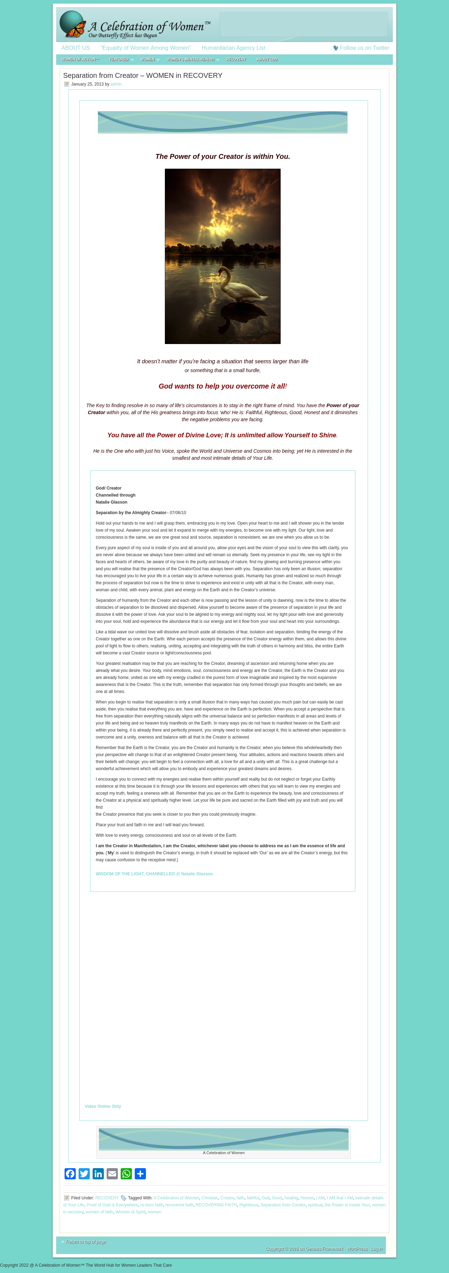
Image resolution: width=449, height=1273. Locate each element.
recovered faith (179, 1205)
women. (155, 1212)
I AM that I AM (340, 1197)
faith (240, 1197)
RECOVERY (236, 59)
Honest (307, 1197)
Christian (209, 1197)
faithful (253, 1197)
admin (116, 84)
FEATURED (119, 60)
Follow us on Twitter (364, 48)
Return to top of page (86, 1241)
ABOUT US (75, 48)
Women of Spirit (130, 1212)
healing (291, 1197)
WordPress (357, 1248)
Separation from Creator (283, 1205)
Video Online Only (103, 1106)
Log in (376, 1248)
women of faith (99, 1212)
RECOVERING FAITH (216, 1205)
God (266, 1197)
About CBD (266, 59)
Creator (227, 1197)
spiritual (315, 1205)
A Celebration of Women (176, 1197)
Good (277, 1197)
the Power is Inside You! (347, 1205)
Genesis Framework (324, 1248)
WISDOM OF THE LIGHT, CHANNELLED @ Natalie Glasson (154, 873)
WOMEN (147, 60)
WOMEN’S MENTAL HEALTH (190, 60)
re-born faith (151, 1205)
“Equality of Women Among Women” (146, 48)
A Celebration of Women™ (224, 24)
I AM (320, 1197)
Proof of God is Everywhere (112, 1205)
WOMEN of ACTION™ (80, 59)
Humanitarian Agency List (233, 48)
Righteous (248, 1205)
